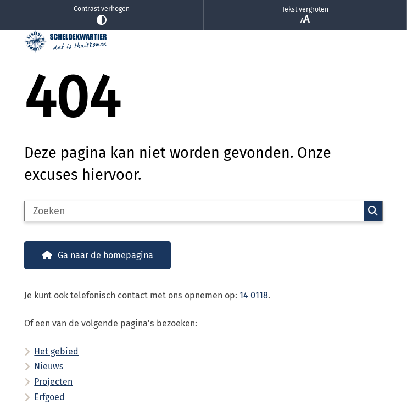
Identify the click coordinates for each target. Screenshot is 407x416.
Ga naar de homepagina (105, 255)
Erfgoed (49, 397)
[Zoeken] (194, 211)
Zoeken (373, 211)
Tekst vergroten (305, 15)
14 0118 (253, 295)
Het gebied (56, 351)
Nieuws (49, 366)
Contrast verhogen (101, 15)
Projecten (53, 381)
